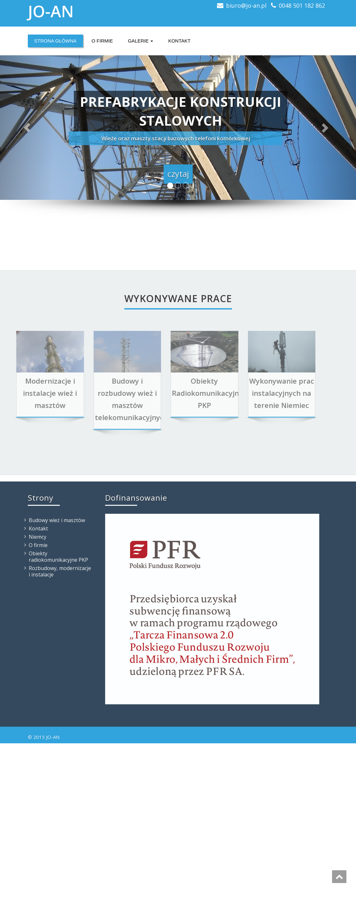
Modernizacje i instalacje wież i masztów (32, 393)
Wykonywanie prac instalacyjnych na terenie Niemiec (263, 393)
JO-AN (51, 11)
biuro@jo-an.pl (246, 5)
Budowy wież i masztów (57, 520)
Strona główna (55, 40)
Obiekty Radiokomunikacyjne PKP (189, 393)
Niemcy (37, 536)
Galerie (140, 40)
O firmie (102, 40)
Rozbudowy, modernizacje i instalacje (60, 571)
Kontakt (179, 40)
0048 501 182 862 (302, 5)
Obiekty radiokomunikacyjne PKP (58, 556)
